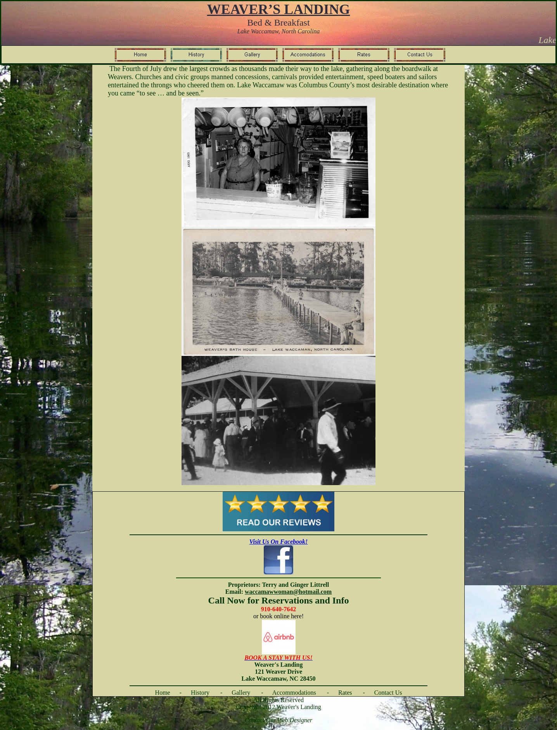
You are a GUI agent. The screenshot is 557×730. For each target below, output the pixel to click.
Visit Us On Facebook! (278, 541)
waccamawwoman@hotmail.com (288, 591)
